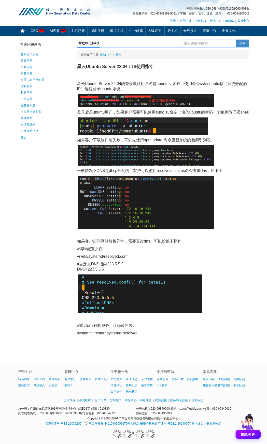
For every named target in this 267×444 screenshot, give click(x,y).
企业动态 (132, 379)
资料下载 (178, 379)
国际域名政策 (179, 400)
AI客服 (58, 31)
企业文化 (229, 31)
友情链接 (161, 400)
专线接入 (190, 31)
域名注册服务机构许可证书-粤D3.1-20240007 (161, 423)
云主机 (173, 31)
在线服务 (163, 379)
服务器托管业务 (31, 112)
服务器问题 (28, 105)
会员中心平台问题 (32, 80)
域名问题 (26, 67)
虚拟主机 (117, 31)
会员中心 (70, 379)
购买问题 (239, 385)
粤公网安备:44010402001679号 (106, 423)
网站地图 (146, 400)
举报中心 (243, 21)
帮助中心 (216, 21)
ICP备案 (162, 385)
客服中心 (209, 31)
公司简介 (116, 379)
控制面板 (200, 21)
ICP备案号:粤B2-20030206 (63, 423)
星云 (24, 137)
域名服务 (24, 379)
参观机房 (132, 385)
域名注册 (97, 31)
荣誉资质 (147, 385)
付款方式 (85, 379)
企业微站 (26, 118)
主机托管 (78, 31)
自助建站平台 (29, 131)
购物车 (229, 21)
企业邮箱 (136, 31)
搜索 (242, 43)
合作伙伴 (116, 391)
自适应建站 (28, 124)
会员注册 (185, 21)
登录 (173, 21)
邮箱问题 (26, 92)
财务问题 (26, 73)
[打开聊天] (248, 425)
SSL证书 (155, 31)
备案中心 (101, 379)
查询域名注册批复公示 (206, 423)
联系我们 (132, 391)
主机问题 (26, 99)
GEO (37, 31)
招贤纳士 (116, 385)
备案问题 (26, 60)
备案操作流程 (29, 54)
